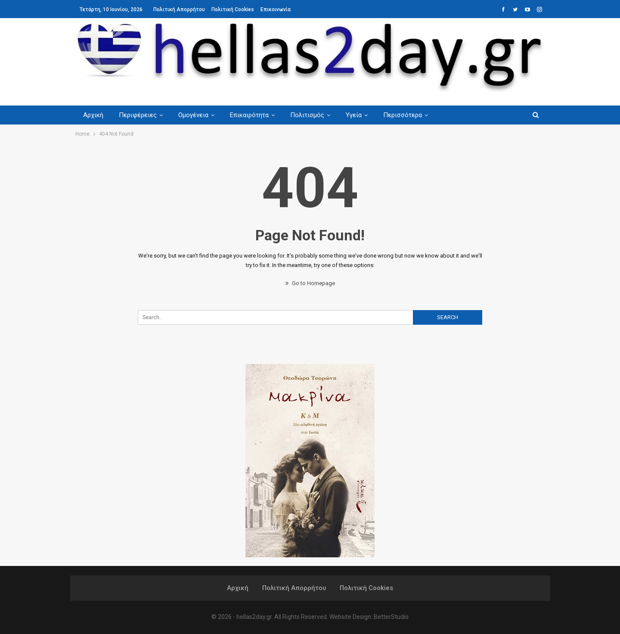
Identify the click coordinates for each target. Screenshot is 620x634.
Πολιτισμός (312, 115)
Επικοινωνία (275, 9)
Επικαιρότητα (253, 115)
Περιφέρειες (139, 115)
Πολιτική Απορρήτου (179, 9)
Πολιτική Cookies (232, 9)
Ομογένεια (196, 115)
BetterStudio (391, 616)
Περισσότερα (410, 115)
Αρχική (93, 115)
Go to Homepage (310, 283)
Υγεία (360, 115)
